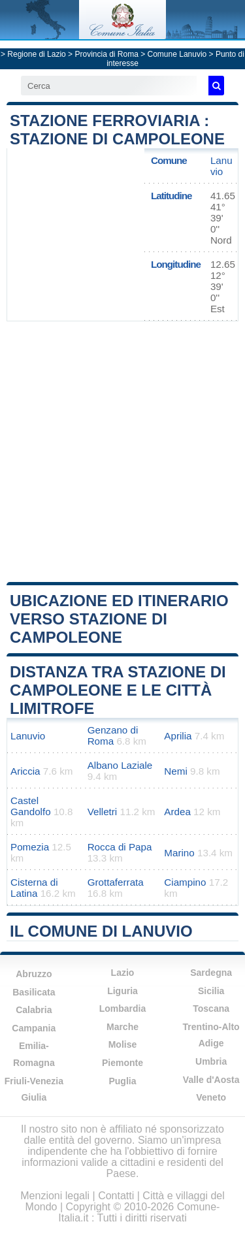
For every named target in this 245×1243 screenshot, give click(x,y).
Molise (122, 1044)
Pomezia (29, 846)
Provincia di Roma (106, 54)
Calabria (34, 1010)
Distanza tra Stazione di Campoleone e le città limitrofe (118, 690)
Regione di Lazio (36, 54)
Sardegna (211, 972)
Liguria (122, 991)
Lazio (123, 972)
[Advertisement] (122, 450)
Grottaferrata (116, 882)
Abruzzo (34, 974)
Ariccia (25, 771)
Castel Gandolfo (30, 806)
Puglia (122, 1081)
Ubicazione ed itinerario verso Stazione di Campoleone (119, 619)
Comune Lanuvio (177, 54)
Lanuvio (221, 166)
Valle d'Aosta (211, 1079)
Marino (179, 852)
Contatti (116, 1195)
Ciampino (185, 882)
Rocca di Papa (120, 846)
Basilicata (33, 992)
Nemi (175, 771)
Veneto (211, 1097)
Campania (34, 1028)
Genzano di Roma (113, 735)
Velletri (103, 811)
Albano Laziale (120, 765)
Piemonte (122, 1062)
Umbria (211, 1061)
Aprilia (177, 735)
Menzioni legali (55, 1195)
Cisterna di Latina (34, 888)
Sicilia (211, 991)
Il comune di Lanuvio (101, 931)
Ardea (177, 811)
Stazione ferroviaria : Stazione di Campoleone (117, 130)
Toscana (211, 1008)
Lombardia (122, 1008)
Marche (122, 1027)
